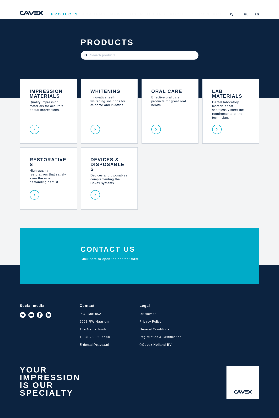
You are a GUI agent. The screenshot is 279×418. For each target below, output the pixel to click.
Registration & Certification (160, 337)
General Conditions (155, 329)
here (93, 259)
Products (87, 14)
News (133, 14)
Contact (211, 14)
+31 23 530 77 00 (96, 337)
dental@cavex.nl (96, 344)
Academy (112, 14)
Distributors (158, 14)
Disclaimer (148, 314)
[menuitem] (246, 14)
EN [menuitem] (257, 14)
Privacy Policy (151, 321)
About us (186, 14)
